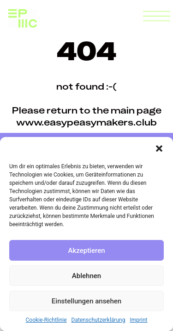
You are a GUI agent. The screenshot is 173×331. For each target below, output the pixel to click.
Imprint (138, 320)
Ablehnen (86, 276)
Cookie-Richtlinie (46, 320)
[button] (159, 148)
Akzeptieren (86, 250)
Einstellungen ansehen (86, 301)
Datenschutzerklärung (98, 320)
